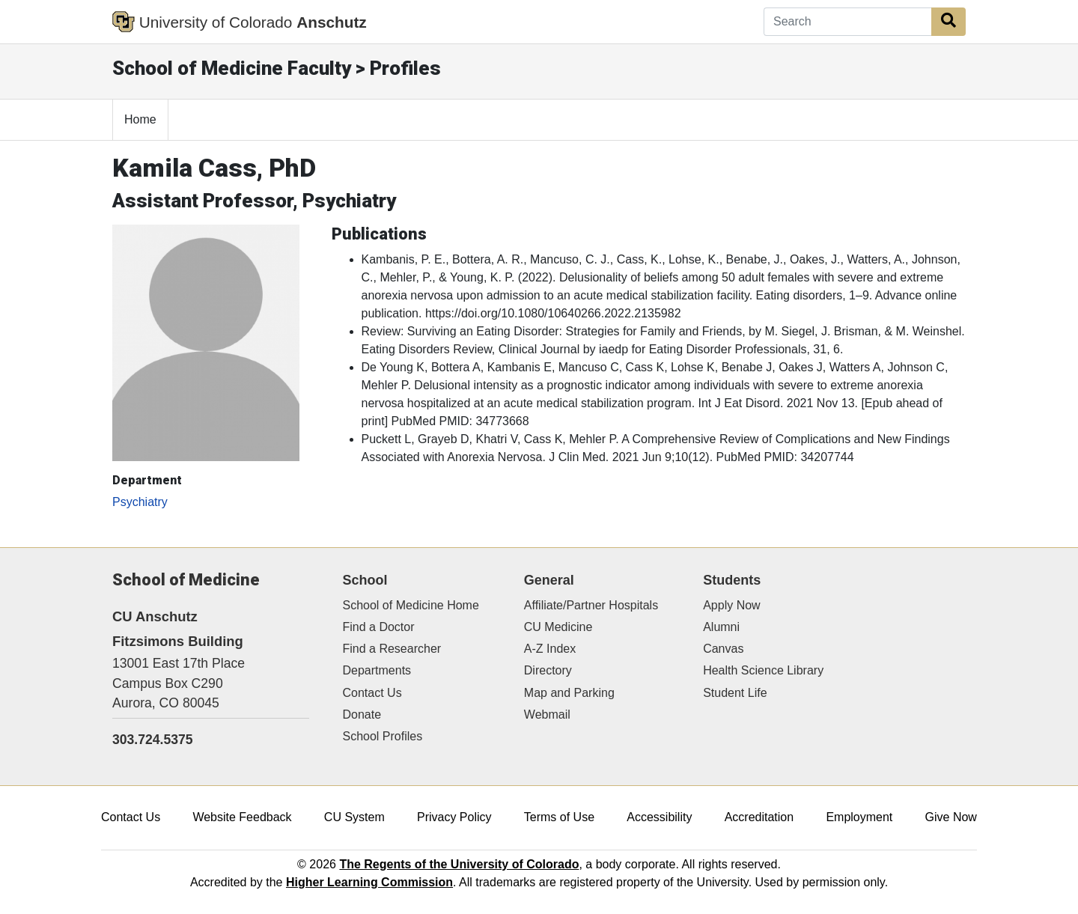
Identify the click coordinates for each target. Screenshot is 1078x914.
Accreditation (759, 817)
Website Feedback (241, 817)
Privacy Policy (454, 817)
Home (140, 119)
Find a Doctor (379, 627)
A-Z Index (550, 648)
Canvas (723, 648)
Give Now (951, 817)
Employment (859, 817)
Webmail (547, 714)
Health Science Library (763, 670)
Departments (377, 670)
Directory (548, 670)
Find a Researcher (392, 648)
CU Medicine (558, 627)
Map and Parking (569, 692)
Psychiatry (140, 502)
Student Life (735, 692)
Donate (362, 714)
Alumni (721, 627)
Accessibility (659, 817)
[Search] (848, 21)
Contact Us (372, 692)
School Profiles (383, 736)
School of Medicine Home (411, 605)
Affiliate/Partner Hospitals (591, 605)
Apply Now (731, 605)
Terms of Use (559, 817)
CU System (354, 817)
